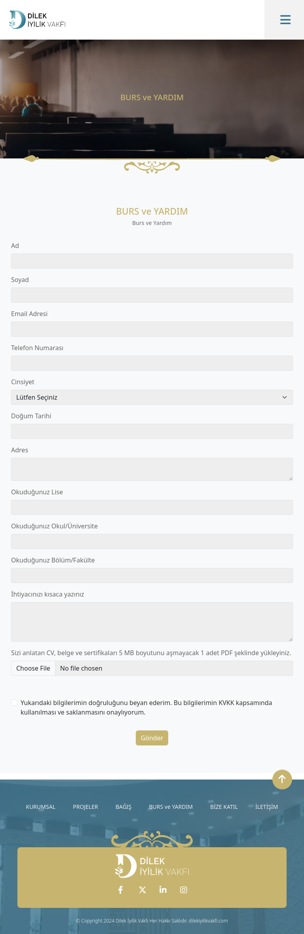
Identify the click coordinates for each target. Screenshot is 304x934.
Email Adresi (29, 313)
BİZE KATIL (224, 806)
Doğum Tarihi (31, 416)
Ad (15, 245)
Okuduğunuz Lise (37, 492)
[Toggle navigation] (284, 20)
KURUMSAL (40, 806)
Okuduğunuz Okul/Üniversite (54, 526)
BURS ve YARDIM (170, 806)
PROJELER (85, 806)
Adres (19, 450)
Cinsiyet (22, 381)
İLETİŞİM (266, 806)
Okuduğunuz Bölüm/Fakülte (53, 560)
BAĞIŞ (123, 806)
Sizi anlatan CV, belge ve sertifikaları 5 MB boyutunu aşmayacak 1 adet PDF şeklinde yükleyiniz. (151, 652)
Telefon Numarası (37, 347)
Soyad (20, 279)
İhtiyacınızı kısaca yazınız (47, 594)
